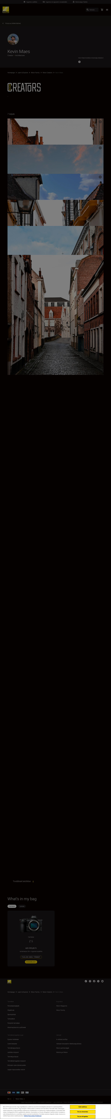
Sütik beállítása (82, 1107)
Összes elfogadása (82, 1116)
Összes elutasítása (82, 1112)
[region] (55, 1111)
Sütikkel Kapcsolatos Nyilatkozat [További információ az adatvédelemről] (32, 1116)
